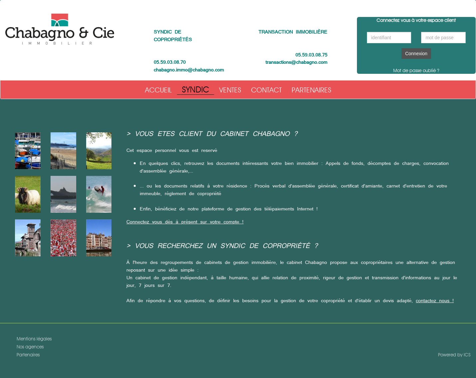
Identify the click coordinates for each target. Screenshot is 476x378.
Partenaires (311, 90)
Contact (266, 90)
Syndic (195, 89)
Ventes (230, 90)
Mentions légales (34, 340)
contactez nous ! (435, 301)
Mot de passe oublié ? (416, 70)
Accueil (158, 90)
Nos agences (30, 348)
